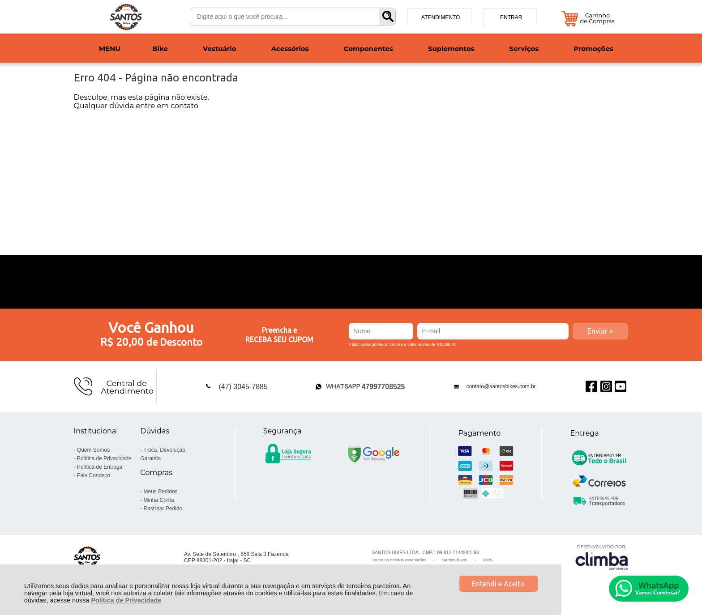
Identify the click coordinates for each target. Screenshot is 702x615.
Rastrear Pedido (163, 508)
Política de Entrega (99, 467)
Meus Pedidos (161, 491)
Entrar (511, 17)
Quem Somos (93, 450)
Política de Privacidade (126, 600)
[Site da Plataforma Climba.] (601, 557)
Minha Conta (159, 500)
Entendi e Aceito (498, 584)
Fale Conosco (93, 475)
